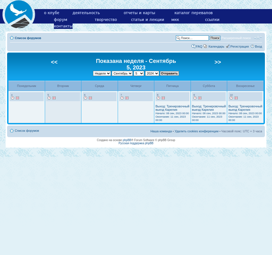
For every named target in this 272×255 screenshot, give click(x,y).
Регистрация (240, 46)
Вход (258, 46)
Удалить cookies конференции (197, 131)
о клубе (51, 13)
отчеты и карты (139, 13)
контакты (63, 26)
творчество (106, 19)
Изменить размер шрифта (258, 37)
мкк (175, 19)
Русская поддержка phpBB (136, 143)
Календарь (216, 46)
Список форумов (28, 38)
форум (60, 19)
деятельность (86, 13)
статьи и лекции (147, 19)
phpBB (127, 140)
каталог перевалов (193, 13)
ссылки (212, 19)
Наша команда (161, 131)
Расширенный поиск (236, 38)
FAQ (199, 46)
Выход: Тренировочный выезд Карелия (172, 113)
